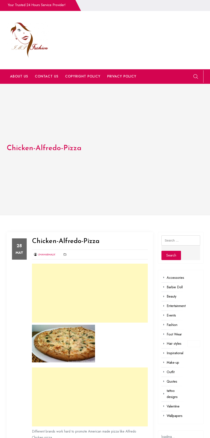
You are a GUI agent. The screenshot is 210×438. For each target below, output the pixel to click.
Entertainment (176, 305)
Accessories (175, 277)
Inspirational (175, 353)
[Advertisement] (90, 293)
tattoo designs (172, 393)
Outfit (170, 372)
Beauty (171, 296)
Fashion (172, 324)
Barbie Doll (175, 287)
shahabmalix (46, 254)
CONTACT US (46, 76)
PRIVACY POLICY (121, 76)
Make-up (173, 362)
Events (171, 315)
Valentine (173, 406)
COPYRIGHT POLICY (82, 76)
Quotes (172, 381)
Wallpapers (174, 415)
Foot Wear (174, 334)
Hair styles (174, 343)
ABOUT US (19, 76)
